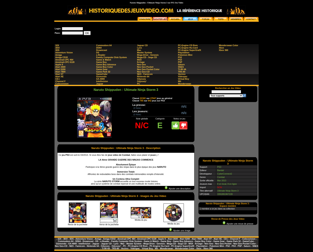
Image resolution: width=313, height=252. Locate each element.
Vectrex (181, 74)
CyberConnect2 (224, 174)
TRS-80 (181, 71)
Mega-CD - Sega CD (147, 57)
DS (97, 52)
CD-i (57, 79)
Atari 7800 (60, 71)
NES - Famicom (145, 74)
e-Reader (100, 55)
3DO (57, 48)
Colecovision (61, 83)
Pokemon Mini (185, 55)
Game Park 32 (103, 71)
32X (57, 45)
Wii (179, 81)
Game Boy (101, 62)
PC (138, 83)
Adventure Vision (64, 52)
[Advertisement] (186, 31)
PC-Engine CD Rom (188, 45)
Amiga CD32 (61, 57)
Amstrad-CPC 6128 (64, 62)
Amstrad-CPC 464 (64, 60)
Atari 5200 (60, 69)
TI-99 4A (182, 69)
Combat (221, 177)
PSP (180, 62)
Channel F (60, 81)
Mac (139, 50)
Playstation (183, 52)
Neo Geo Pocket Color (148, 69)
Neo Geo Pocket (145, 67)
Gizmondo (101, 76)
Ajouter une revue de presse (238, 223)
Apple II (59, 64)
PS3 (180, 60)
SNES (181, 67)
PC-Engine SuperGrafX (189, 50)
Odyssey (141, 79)
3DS (57, 50)
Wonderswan (184, 83)
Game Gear (102, 69)
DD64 (99, 48)
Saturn (181, 64)
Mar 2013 (221, 180)
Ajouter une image (179, 230)
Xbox (221, 48)
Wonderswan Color (228, 45)
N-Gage (141, 62)
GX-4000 (100, 79)
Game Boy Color (104, 67)
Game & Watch (103, 60)
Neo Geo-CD (143, 71)
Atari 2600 (60, 67)
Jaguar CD (142, 45)
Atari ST (59, 74)
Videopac (182, 76)
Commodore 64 (104, 45)
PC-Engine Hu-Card (188, 48)
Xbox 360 (223, 50)
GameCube (101, 74)
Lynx (139, 48)
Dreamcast (101, 50)
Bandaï (220, 170)
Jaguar (99, 83)
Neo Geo (141, 64)
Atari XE (59, 76)
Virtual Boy (183, 79)
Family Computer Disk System (111, 57)
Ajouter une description (177, 188)
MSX (139, 60)
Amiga (58, 55)
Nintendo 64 (143, 76)
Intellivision (102, 81)
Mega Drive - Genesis (148, 55)
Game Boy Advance (106, 64)
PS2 (180, 57)
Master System (144, 52)
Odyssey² (142, 81)
